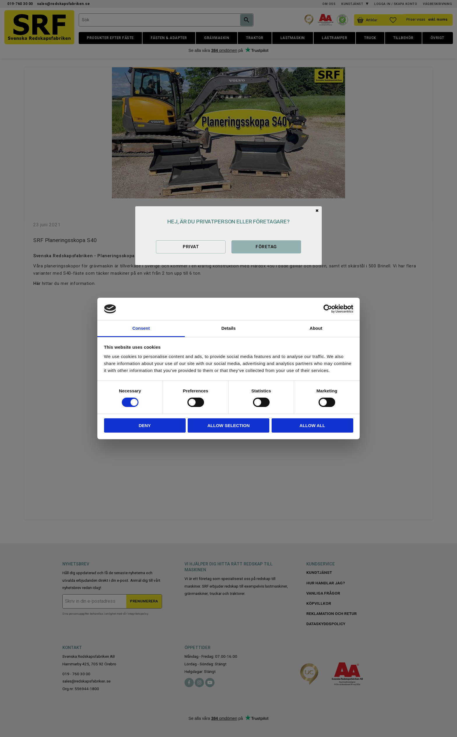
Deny (145, 425)
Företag (266, 247)
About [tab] (316, 328)
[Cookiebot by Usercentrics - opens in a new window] (327, 308)
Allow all (312, 425)
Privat (191, 247)
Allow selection (229, 425)
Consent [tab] (141, 328)
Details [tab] (228, 328)
